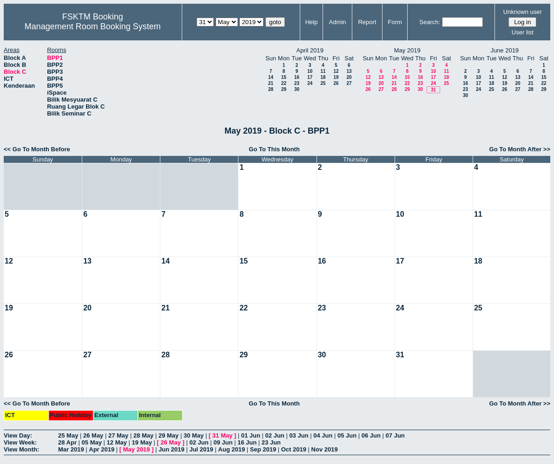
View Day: (18, 435)
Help (311, 22)
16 (296, 77)
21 (270, 83)
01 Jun (250, 435)
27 (348, 83)
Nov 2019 (324, 449)
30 (296, 89)
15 (283, 77)
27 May (118, 435)
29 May (168, 435)
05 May (92, 442)
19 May (142, 442)
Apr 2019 (101, 449)
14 (270, 77)
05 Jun (346, 435)
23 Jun (271, 442)
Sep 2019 (263, 449)
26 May (93, 435)
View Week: (20, 442)
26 (335, 83)
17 (309, 77)
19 (335, 77)
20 (348, 77)
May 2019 (136, 449)
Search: (429, 22)
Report (367, 22)
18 (322, 77)
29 (283, 89)
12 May (117, 442)
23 (296, 83)
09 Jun (222, 442)
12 (335, 71)
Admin (337, 22)
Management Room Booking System (93, 26)
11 (322, 71)
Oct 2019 (293, 449)
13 (348, 71)
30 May (194, 435)
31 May (222, 435)
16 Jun (247, 442)
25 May (68, 435)
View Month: (21, 449)
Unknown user (522, 11)
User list (523, 32)
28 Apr (67, 442)
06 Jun (371, 435)
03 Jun (298, 435)
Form (395, 22)
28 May (143, 435)
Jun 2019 (171, 449)
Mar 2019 (71, 449)
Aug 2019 (231, 449)
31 (433, 89)
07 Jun (395, 435)
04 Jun (322, 435)
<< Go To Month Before (37, 149)
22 (283, 83)
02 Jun (274, 435)
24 (309, 83)
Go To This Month (274, 149)
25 (322, 83)
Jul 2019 (201, 449)
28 (270, 89)
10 (309, 71)
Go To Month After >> (519, 149)
